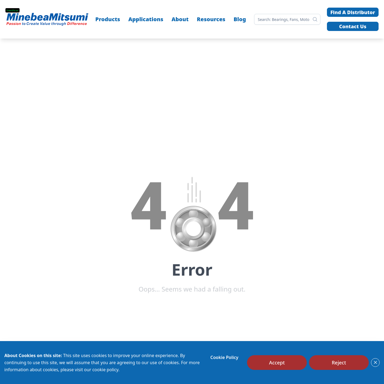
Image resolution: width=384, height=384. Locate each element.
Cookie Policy (224, 357)
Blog (240, 19)
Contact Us (352, 26)
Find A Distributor (352, 12)
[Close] (375, 362)
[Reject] (339, 362)
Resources (211, 19)
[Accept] (277, 362)
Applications (145, 19)
